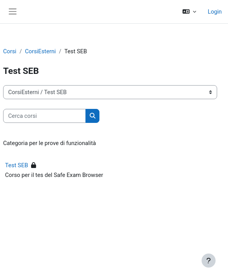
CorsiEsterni (40, 51)
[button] (189, 11)
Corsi (9, 51)
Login (215, 11)
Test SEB (16, 165)
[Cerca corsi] (44, 116)
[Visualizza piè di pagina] (209, 261)
